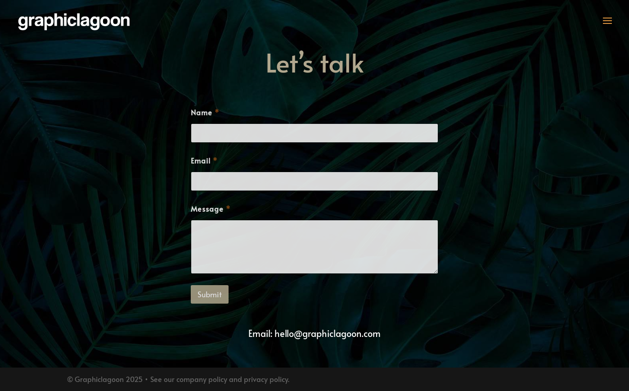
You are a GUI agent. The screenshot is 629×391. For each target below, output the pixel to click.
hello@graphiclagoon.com (327, 333)
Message (210, 209)
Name (205, 112)
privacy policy (266, 379)
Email (204, 160)
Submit (210, 294)
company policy (201, 379)
